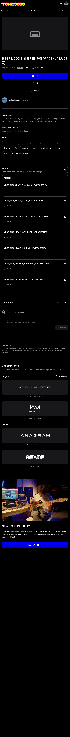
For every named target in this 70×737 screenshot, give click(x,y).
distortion (7, 148)
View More (63, 11)
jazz (34, 148)
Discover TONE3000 (35, 545)
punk (51, 148)
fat (16, 148)
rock (5, 153)
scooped (15, 153)
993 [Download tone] (35, 75)
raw (59, 148)
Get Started (35, 11)
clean (44, 143)
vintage (25, 153)
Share (35, 91)
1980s (6, 143)
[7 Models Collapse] (35, 178)
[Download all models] (63, 170)
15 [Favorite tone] (35, 83)
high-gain (25, 148)
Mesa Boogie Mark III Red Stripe (15, 131)
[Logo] (13, 4)
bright (36, 143)
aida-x (15, 143)
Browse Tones (6, 11)
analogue (25, 143)
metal (43, 148)
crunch (53, 143)
